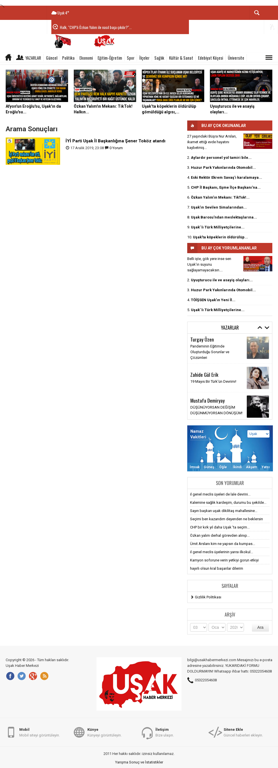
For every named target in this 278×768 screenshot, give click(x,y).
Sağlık (159, 58)
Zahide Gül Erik (204, 374)
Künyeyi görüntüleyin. (104, 732)
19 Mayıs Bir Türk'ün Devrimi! (213, 381)
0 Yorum (116, 148)
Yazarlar (33, 58)
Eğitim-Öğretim (110, 58)
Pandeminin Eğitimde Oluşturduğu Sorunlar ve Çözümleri (209, 352)
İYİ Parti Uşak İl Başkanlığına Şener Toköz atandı (115, 140)
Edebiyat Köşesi (210, 58)
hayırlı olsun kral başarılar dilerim (216, 568)
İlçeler (144, 58)
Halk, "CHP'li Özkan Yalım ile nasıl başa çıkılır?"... (96, 27)
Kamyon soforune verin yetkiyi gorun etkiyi (224, 560)
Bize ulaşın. (164, 732)
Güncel (51, 58)
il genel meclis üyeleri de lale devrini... (220, 494)
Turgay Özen (202, 339)
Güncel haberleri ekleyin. (243, 732)
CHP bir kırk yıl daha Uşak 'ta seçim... (220, 527)
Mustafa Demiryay (207, 400)
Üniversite (236, 58)
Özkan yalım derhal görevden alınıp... (220, 535)
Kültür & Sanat (181, 58)
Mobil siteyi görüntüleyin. (39, 732)
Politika (68, 58)
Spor (130, 58)
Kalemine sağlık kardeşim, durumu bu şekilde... (228, 502)
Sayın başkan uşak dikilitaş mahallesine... (223, 511)
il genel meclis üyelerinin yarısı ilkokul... (221, 552)
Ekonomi (86, 58)
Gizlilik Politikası (208, 597)
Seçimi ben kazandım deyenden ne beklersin (226, 519)
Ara (260, 627)
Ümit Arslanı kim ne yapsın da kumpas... (222, 544)
